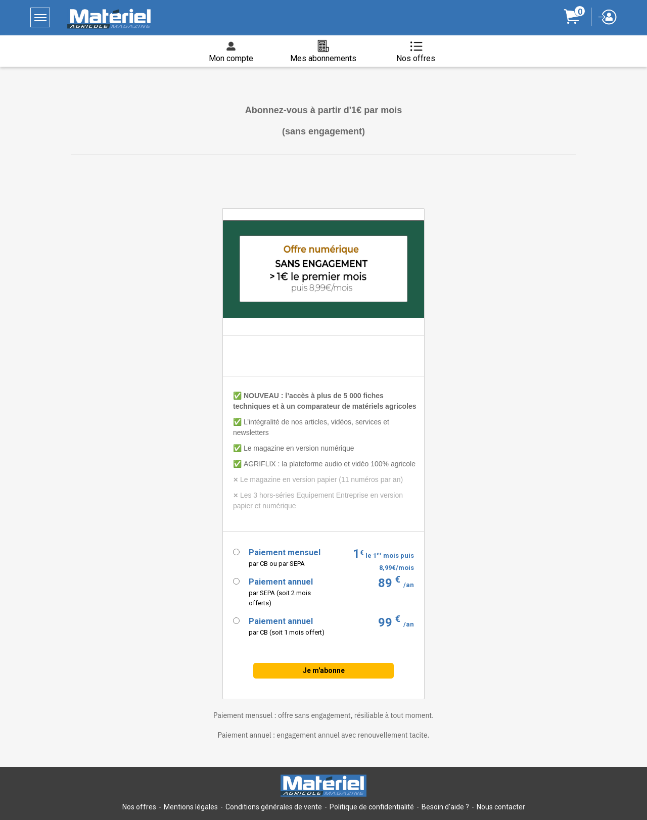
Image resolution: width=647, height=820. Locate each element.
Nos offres (139, 807)
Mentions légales (191, 807)
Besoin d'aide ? (445, 807)
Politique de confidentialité (372, 807)
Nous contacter (501, 807)
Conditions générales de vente (273, 807)
